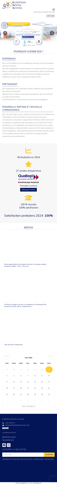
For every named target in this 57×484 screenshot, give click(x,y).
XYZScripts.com (37, 483)
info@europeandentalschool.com (17, 425)
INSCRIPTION (49, 454)
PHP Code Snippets (21, 483)
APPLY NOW (50, 16)
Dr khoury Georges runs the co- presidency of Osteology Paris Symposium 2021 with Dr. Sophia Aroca (10, 288)
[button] (53, 9)
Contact (5, 428)
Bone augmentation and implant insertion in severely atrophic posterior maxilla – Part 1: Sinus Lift (49, 280)
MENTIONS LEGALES (9, 437)
